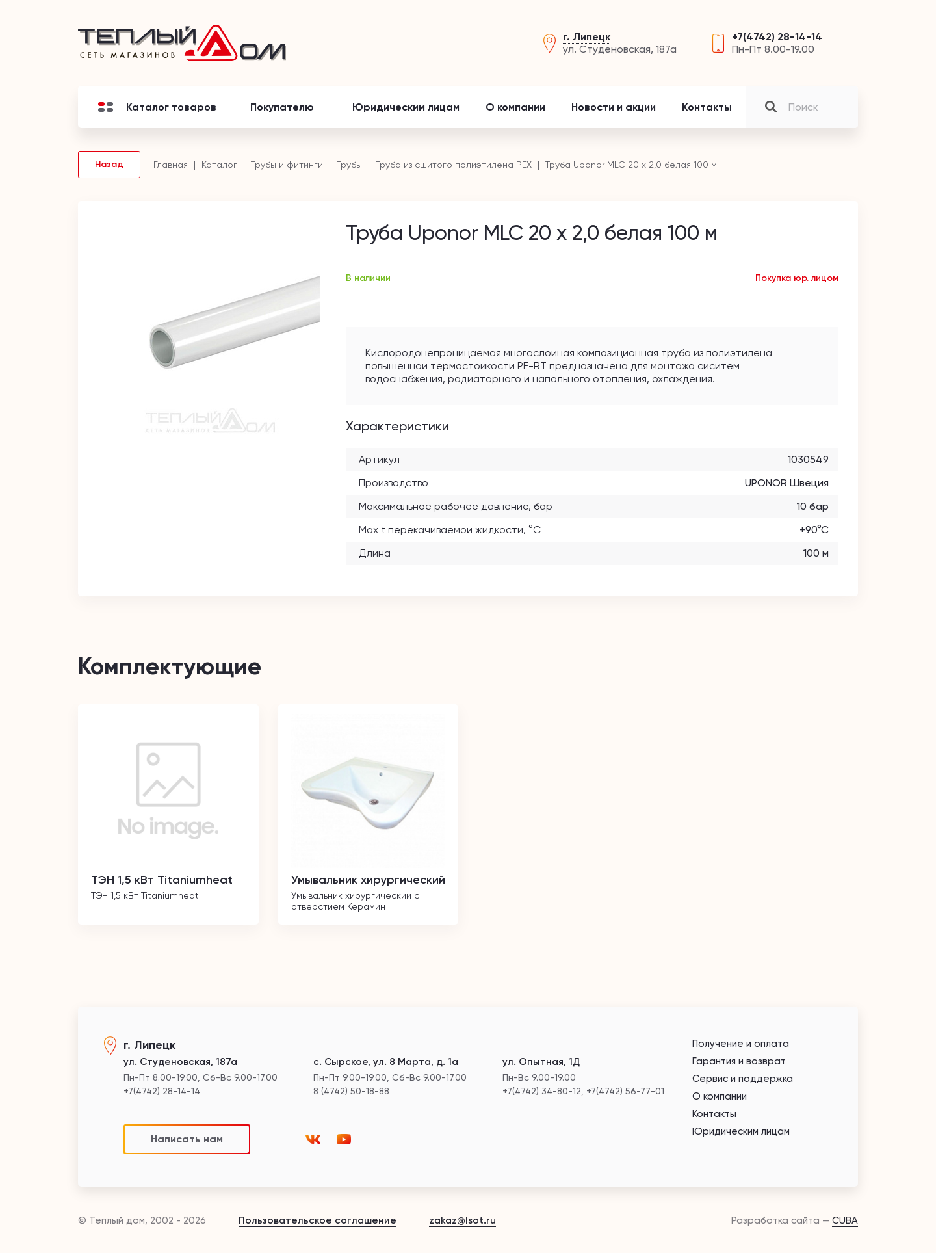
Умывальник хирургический (368, 880)
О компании (515, 107)
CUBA (845, 1220)
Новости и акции (613, 107)
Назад (109, 164)
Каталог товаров (157, 107)
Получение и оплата (740, 1044)
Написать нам (187, 1139)
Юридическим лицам (406, 107)
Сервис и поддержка (742, 1079)
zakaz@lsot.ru (462, 1220)
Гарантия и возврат (739, 1061)
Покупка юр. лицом (796, 278)
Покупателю (282, 107)
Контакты (707, 107)
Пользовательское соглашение (317, 1220)
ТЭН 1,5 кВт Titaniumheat (162, 880)
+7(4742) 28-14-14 (777, 37)
